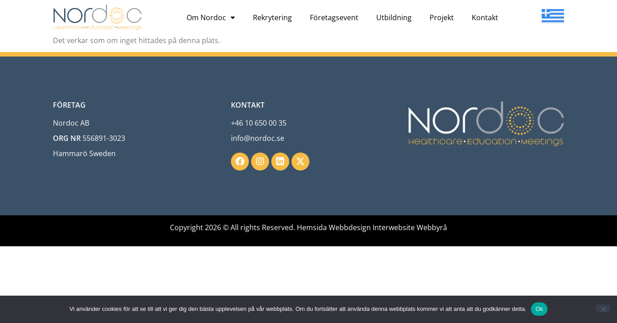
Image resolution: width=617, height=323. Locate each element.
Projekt (442, 17)
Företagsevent (334, 17)
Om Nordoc (211, 17)
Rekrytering (272, 17)
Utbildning (394, 17)
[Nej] (603, 308)
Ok (539, 309)
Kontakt (485, 17)
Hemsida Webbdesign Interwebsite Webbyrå (372, 227)
